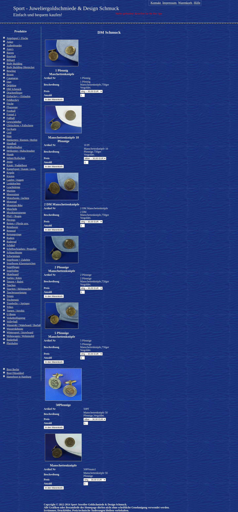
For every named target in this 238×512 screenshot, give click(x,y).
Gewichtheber (14, 121)
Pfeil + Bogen (14, 216)
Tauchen (11, 285)
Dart (9, 81)
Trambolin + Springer (18, 303)
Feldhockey (13, 100)
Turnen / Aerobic (16, 310)
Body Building (14, 63)
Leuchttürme (13, 187)
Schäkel (11, 245)
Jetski (10, 161)
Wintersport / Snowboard (20, 332)
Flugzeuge (12, 107)
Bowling (11, 71)
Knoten (10, 176)
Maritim (11, 190)
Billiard (11, 60)
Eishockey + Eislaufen (18, 96)
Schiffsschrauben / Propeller (22, 248)
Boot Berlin (13, 369)
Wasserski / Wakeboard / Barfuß (24, 325)
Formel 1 (11, 114)
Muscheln (12, 209)
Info (8, 356)
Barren (10, 52)
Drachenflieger (14, 92)
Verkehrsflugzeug (16, 318)
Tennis (10, 296)
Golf (9, 132)
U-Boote (11, 314)
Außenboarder (14, 45)
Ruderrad (12, 241)
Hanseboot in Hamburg (19, 376)
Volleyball (12, 321)
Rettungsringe (14, 234)
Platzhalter (12, 343)
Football (11, 110)
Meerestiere (13, 194)
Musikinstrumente (16, 212)
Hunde (10, 154)
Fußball (11, 118)
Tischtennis (13, 299)
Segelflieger (13, 267)
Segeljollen (13, 270)
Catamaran (12, 78)
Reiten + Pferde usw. (18, 223)
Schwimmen (13, 256)
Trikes (10, 307)
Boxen (10, 74)
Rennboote (12, 227)
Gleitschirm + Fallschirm (20, 125)
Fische (10, 103)
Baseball (11, 56)
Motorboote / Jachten (18, 198)
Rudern (10, 238)
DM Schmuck (14, 89)
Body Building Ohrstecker (21, 67)
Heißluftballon (14, 147)
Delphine (11, 85)
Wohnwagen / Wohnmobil (20, 336)
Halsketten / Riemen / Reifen (22, 140)
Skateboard (13, 274)
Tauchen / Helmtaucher (19, 288)
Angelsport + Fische (17, 38)
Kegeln (10, 172)
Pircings (11, 219)
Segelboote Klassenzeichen (21, 263)
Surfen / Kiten (14, 278)
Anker (10, 41)
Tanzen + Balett (15, 281)
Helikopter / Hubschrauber (21, 150)
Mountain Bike (14, 205)
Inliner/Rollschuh (16, 158)
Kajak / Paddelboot (17, 165)
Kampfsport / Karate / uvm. (21, 169)
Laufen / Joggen (15, 179)
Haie (9, 136)
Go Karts (11, 129)
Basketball (12, 339)
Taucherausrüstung (17, 292)
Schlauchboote (14, 252)
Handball (11, 143)
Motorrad (12, 201)
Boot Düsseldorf (15, 373)
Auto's (10, 49)
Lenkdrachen (13, 183)
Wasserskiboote (15, 328)
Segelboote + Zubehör (18, 259)
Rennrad (11, 230)
